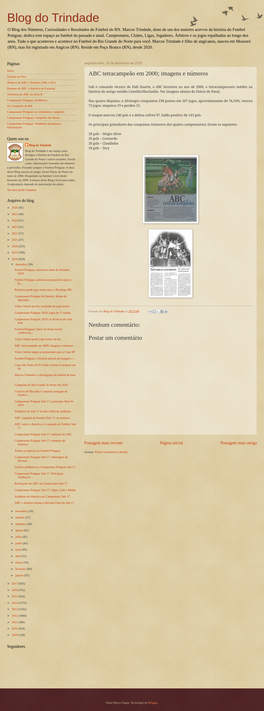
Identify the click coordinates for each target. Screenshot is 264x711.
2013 (15, 609)
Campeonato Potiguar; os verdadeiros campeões (36, 111)
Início (10, 70)
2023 (15, 227)
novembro (21, 511)
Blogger (153, 702)
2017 (15, 583)
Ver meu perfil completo (21, 190)
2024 (15, 220)
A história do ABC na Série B (24, 94)
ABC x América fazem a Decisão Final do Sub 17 (44, 502)
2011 (15, 622)
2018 (15, 259)
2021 (15, 239)
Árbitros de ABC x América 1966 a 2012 (31, 82)
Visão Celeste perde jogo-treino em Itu (38, 339)
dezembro (21, 264)
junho (19, 543)
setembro (21, 524)
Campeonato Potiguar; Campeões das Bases (33, 117)
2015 (15, 596)
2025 (15, 214)
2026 (15, 207)
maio (18, 549)
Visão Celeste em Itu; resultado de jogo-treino (42, 306)
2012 (15, 615)
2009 (15, 635)
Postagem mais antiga (238, 443)
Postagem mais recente (103, 443)
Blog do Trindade (53, 17)
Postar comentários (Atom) (111, 452)
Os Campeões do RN (19, 106)
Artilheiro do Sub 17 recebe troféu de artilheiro (43, 411)
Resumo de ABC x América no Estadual (31, 88)
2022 (15, 233)
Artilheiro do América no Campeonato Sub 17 (42, 496)
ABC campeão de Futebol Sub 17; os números (42, 417)
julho (18, 536)
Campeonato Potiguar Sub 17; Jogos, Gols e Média (45, 490)
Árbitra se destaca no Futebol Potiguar (38, 450)
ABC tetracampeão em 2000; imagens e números (44, 345)
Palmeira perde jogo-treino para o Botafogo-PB (43, 289)
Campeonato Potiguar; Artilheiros (27, 100)
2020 (15, 246)
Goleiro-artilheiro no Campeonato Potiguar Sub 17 (45, 467)
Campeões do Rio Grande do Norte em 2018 (41, 385)
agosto (19, 530)
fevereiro (21, 569)
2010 (15, 628)
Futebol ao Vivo (16, 76)
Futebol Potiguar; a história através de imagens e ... (45, 358)
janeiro (19, 575)
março (19, 562)
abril (18, 556)
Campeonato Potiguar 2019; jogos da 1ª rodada (43, 312)
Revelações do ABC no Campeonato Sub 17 (41, 483)
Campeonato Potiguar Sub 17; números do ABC (43, 434)
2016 (15, 590)
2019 (15, 252)
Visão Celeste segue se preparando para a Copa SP (45, 352)
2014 (15, 602)
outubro (20, 517)
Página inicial (171, 443)
